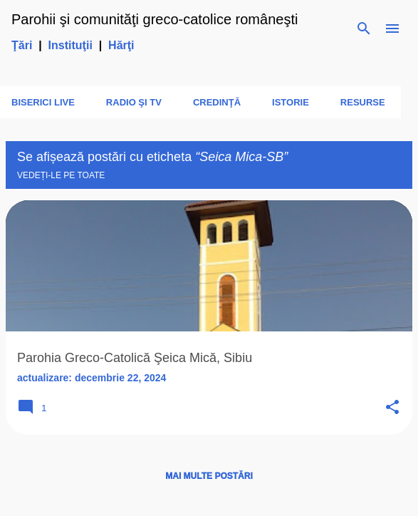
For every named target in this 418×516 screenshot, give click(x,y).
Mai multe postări (208, 476)
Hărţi (121, 45)
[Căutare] (363, 28)
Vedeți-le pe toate (61, 175)
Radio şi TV (134, 102)
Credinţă (217, 102)
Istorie (290, 102)
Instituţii (70, 45)
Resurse (362, 102)
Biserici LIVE (43, 102)
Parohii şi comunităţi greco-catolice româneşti (154, 19)
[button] (392, 408)
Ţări (21, 45)
